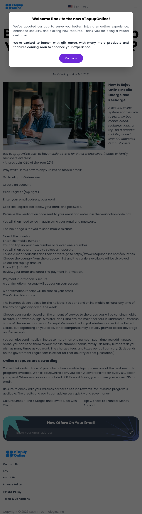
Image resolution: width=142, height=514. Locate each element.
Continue (71, 58)
